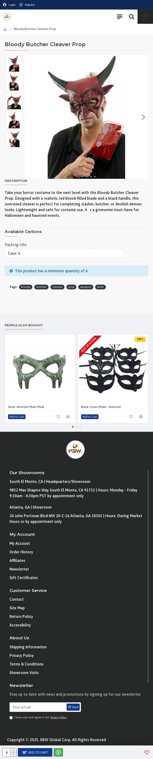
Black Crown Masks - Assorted (101, 407)
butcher (41, 287)
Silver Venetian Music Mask (26, 407)
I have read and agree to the (39, 717)
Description (16, 181)
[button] (143, 117)
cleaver (57, 287)
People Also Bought (24, 325)
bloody (25, 287)
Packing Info (15, 245)
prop (71, 287)
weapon (85, 287)
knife (100, 287)
